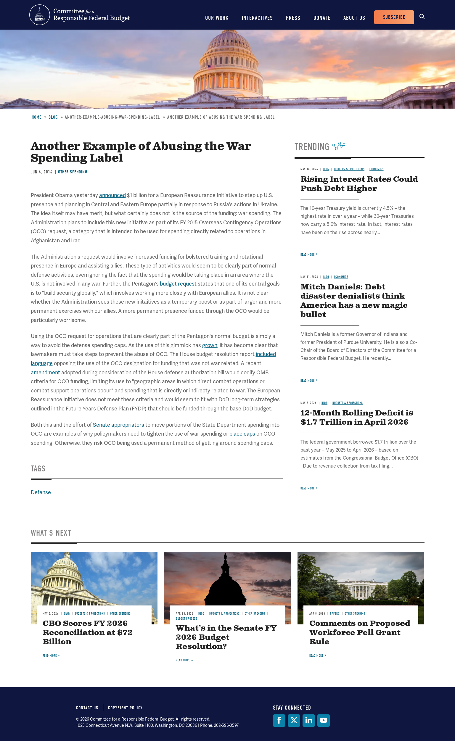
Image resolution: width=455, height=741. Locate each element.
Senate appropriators (118, 424)
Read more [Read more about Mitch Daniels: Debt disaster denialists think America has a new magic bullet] (307, 381)
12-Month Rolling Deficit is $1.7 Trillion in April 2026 (356, 418)
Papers (335, 614)
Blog (53, 117)
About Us (354, 18)
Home (36, 117)
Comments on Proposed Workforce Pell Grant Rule (359, 632)
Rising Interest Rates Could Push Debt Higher (359, 184)
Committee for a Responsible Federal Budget (79, 14)
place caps (242, 433)
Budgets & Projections (349, 169)
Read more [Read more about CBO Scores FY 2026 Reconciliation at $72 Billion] (50, 656)
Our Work (217, 18)
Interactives (257, 18)
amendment (45, 372)
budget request (178, 283)
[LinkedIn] (309, 720)
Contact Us (87, 708)
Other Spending (72, 172)
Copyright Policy (125, 708)
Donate (321, 18)
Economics (376, 169)
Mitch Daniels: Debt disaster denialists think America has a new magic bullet (353, 301)
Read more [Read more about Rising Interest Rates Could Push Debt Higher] (307, 255)
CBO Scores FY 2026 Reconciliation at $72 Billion (88, 632)
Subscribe (394, 17)
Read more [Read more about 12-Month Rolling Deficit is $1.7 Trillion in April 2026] (307, 488)
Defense (41, 492)
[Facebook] (279, 720)
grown (209, 345)
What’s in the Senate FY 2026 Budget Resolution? (226, 637)
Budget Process (186, 619)
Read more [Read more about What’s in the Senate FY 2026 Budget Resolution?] (183, 660)
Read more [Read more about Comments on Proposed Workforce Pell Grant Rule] (316, 656)
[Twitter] (294, 720)
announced (112, 195)
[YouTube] (323, 720)
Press (293, 18)
